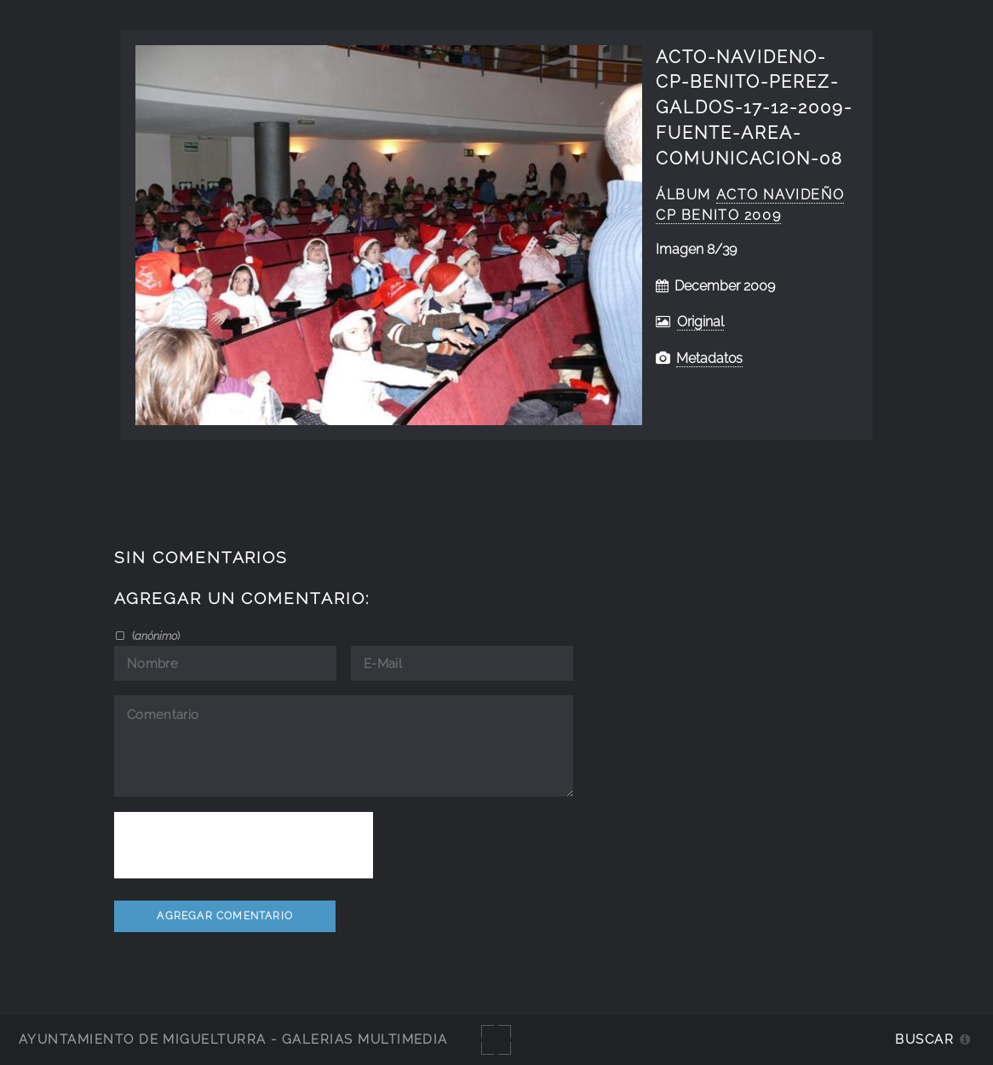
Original (700, 322)
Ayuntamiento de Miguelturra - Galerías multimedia (233, 1039)
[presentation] (243, 845)
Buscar (924, 1039)
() (154, 635)
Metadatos (709, 358)
